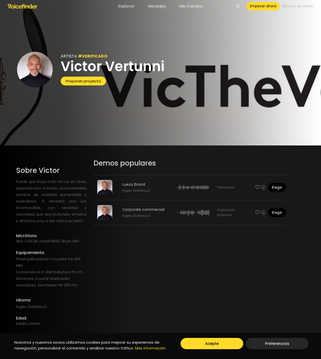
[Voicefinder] (22, 6)
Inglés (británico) (136, 190)
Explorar (126, 6)
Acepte (212, 343)
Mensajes (157, 6)
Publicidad (225, 187)
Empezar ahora (263, 6)
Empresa (224, 215)
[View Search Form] (238, 6)
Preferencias (277, 343)
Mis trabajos (191, 6)
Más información (150, 348)
